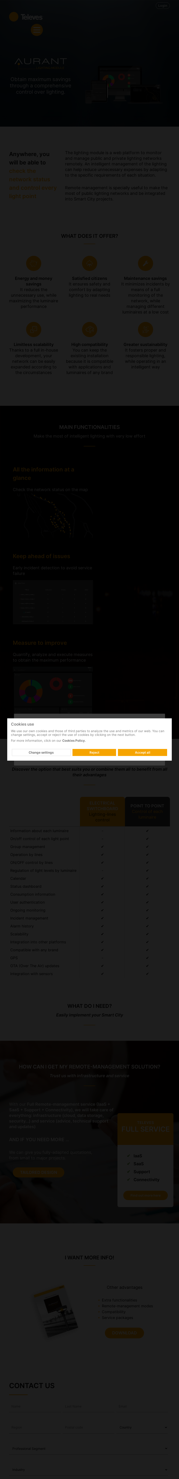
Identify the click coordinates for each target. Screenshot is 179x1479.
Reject (94, 752)
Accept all (142, 752)
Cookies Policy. (74, 740)
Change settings (41, 752)
